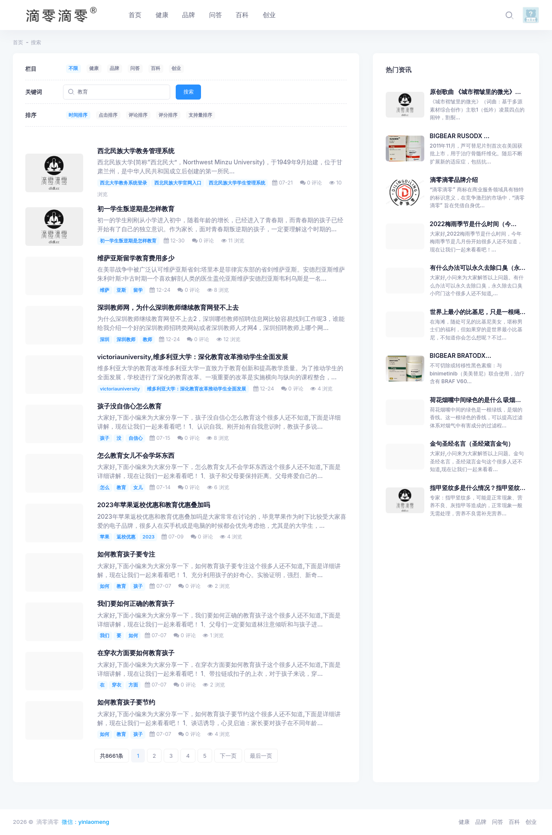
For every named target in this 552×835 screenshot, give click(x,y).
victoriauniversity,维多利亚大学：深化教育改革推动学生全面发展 (192, 357)
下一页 (228, 755)
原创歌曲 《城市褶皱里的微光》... (475, 91)
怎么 (104, 487)
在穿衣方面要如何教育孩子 (135, 653)
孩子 (104, 438)
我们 (104, 635)
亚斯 (121, 290)
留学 (138, 290)
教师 (147, 339)
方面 (133, 685)
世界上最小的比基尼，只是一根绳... (477, 311)
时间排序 (78, 115)
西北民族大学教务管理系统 (135, 151)
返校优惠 (126, 537)
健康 (94, 68)
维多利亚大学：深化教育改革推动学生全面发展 (196, 389)
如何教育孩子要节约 (126, 702)
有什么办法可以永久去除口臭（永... (477, 267)
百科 (155, 68)
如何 (104, 586)
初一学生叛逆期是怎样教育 (135, 209)
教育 (121, 487)
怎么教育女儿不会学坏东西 (135, 456)
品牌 (114, 68)
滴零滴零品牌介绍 (454, 179)
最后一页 (261, 755)
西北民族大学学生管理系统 (237, 183)
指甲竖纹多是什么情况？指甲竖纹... (477, 487)
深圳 (104, 339)
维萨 (104, 290)
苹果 (104, 537)
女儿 (138, 487)
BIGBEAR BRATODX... (461, 355)
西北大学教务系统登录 (123, 183)
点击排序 (108, 115)
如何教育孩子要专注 (126, 554)
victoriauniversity (120, 389)
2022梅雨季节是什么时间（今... (473, 223)
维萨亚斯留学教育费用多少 (135, 258)
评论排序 (138, 115)
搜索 (188, 91)
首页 (18, 42)
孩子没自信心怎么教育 (129, 406)
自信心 (136, 438)
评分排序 (168, 115)
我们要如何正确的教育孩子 (135, 604)
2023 (149, 537)
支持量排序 (200, 115)
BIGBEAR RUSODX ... (460, 135)
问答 (135, 68)
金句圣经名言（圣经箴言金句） (472, 443)
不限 (73, 68)
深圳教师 (126, 339)
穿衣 (116, 685)
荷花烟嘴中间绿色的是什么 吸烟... (475, 399)
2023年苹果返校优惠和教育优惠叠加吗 (153, 505)
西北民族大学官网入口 (177, 183)
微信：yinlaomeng (85, 821)
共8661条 (111, 755)
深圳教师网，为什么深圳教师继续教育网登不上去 (168, 308)
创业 (176, 68)
